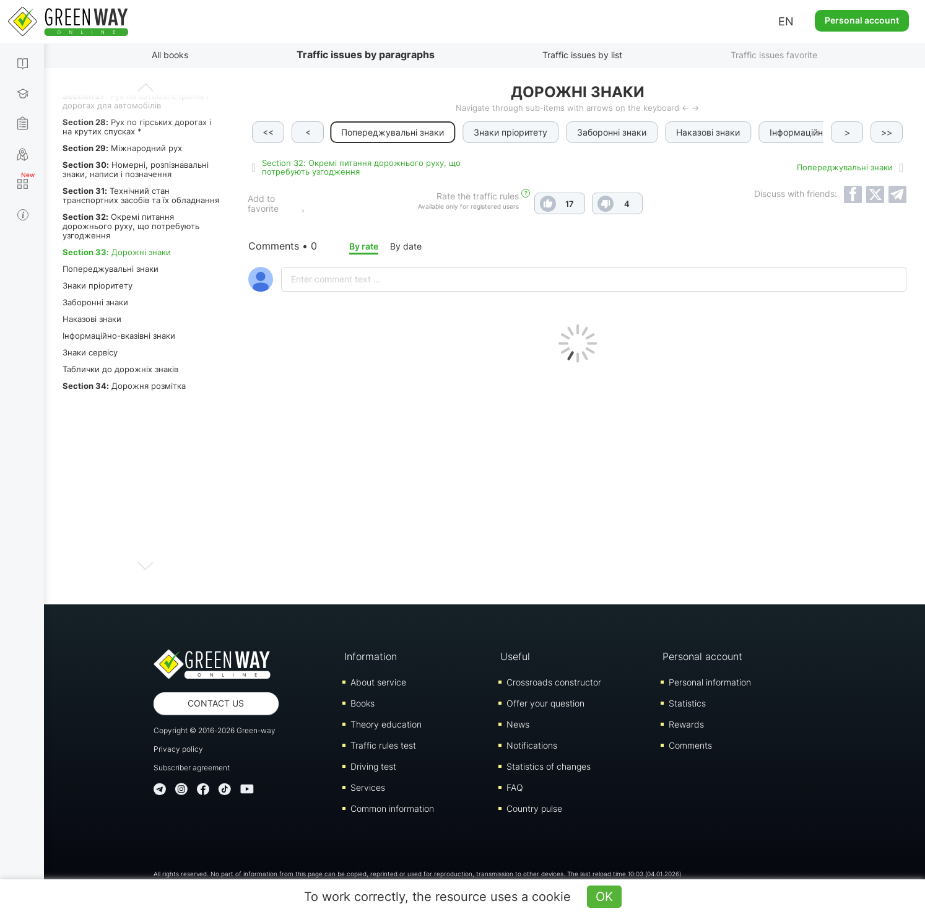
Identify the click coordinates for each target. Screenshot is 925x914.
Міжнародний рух (122, 148)
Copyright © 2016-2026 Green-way (215, 730)
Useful (515, 656)
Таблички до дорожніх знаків (120, 369)
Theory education (386, 724)
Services (367, 787)
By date (406, 246)
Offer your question (545, 703)
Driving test (373, 766)
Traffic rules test (383, 745)
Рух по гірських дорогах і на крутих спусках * (137, 126)
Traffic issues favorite (774, 55)
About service (378, 682)
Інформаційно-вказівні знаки (119, 336)
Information (370, 656)
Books (362, 703)
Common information (392, 808)
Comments (690, 745)
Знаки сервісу (90, 352)
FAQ (514, 787)
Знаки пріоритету (97, 285)
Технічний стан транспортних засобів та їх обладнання (141, 195)
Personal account (862, 20)
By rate (363, 246)
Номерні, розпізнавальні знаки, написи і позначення (136, 169)
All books (170, 55)
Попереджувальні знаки (111, 269)
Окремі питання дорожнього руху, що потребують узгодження (131, 226)
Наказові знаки (92, 319)
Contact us (216, 703)
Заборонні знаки (95, 302)
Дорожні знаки (117, 252)
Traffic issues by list (582, 55)
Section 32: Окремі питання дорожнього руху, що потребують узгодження (361, 167)
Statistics (687, 703)
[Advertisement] (577, 480)
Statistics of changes (548, 766)
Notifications (531, 745)
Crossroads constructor (553, 682)
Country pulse (534, 808)
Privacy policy (178, 749)
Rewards (686, 724)
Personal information (710, 682)
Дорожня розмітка (124, 386)
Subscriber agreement (192, 767)
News (517, 724)
